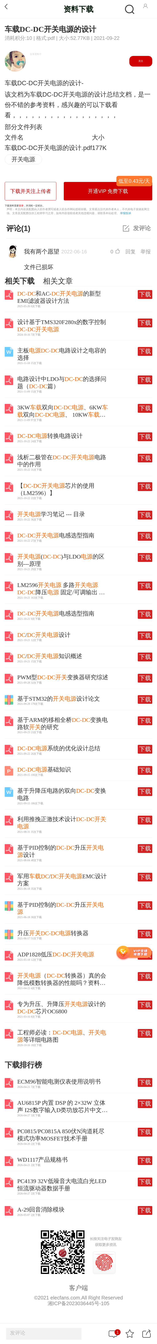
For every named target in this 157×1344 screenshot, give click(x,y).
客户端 (78, 1287)
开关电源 (23, 159)
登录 (21, 205)
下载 (145, 294)
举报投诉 (125, 213)
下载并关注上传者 (30, 191)
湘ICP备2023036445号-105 (78, 1303)
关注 (140, 61)
